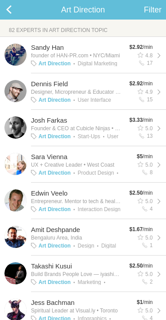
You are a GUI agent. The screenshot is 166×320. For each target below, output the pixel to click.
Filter (153, 9)
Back (17, 10)
